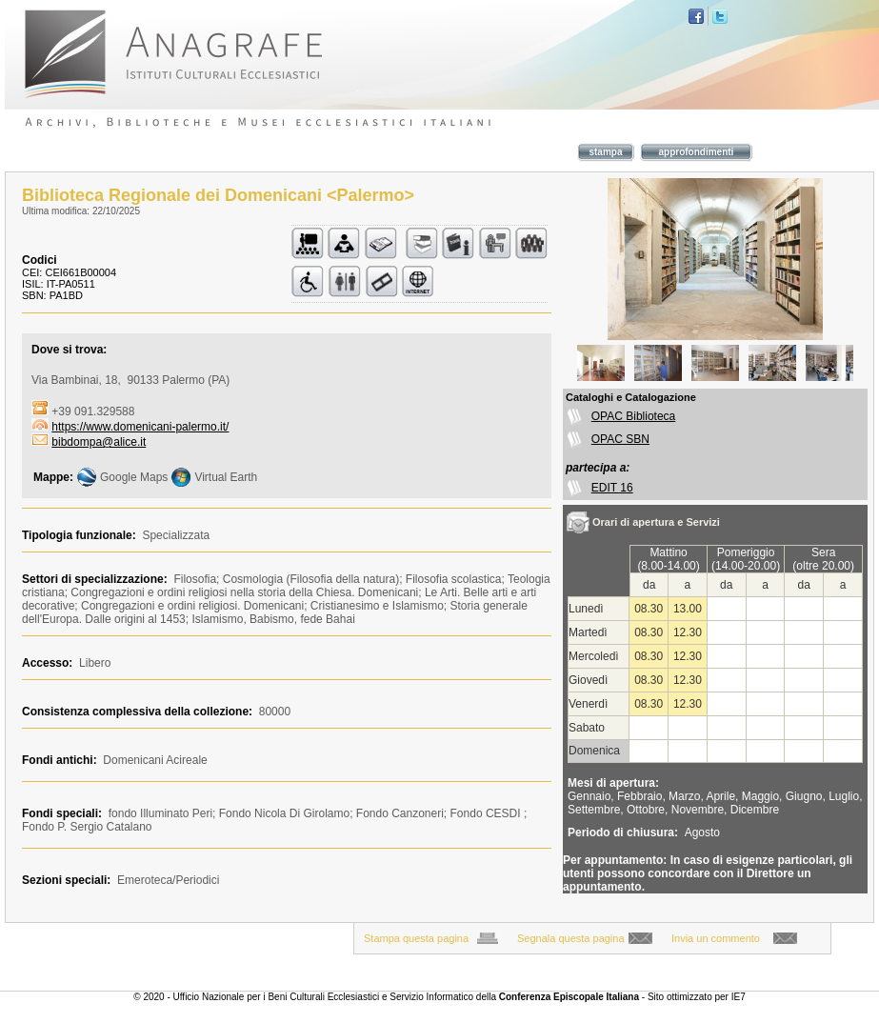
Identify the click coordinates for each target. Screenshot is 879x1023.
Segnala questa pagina (571, 938)
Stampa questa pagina (416, 938)
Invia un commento (715, 938)
